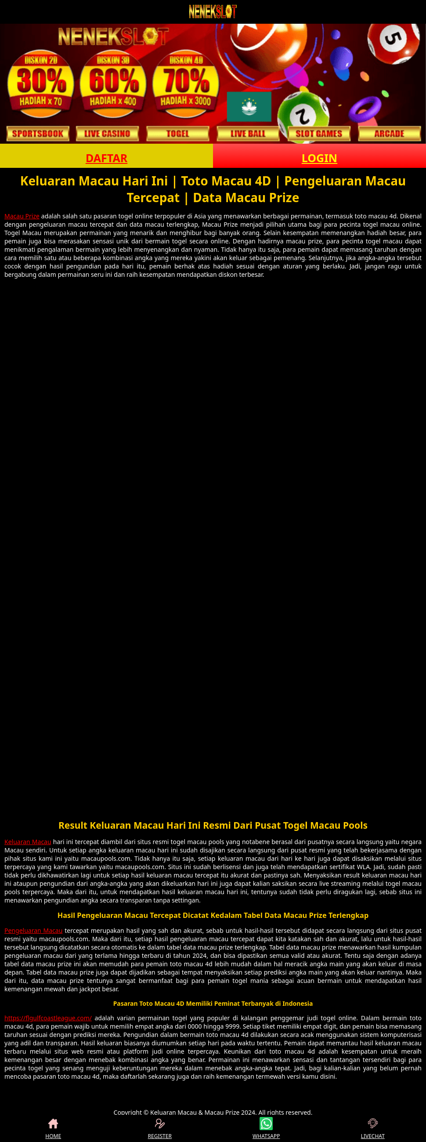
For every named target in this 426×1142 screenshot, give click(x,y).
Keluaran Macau (27, 841)
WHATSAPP (266, 1128)
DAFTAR (106, 157)
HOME (53, 1128)
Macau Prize (22, 216)
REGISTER (160, 1128)
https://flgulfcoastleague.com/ (48, 1018)
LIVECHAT (373, 1128)
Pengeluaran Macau (33, 930)
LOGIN (319, 157)
